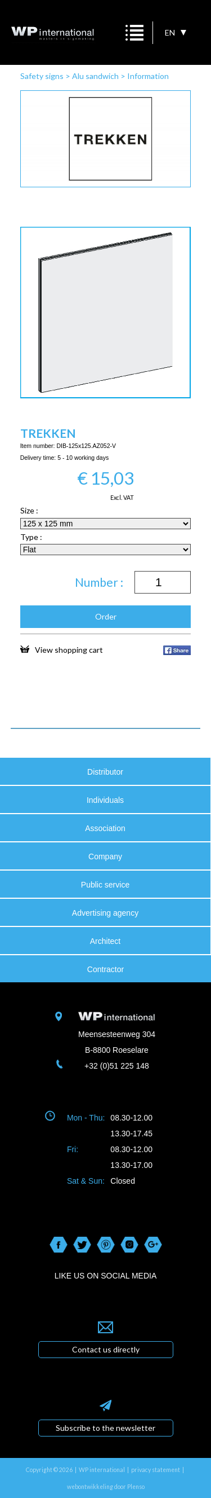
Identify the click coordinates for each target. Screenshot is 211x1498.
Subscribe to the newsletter (105, 1428)
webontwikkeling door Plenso (106, 1486)
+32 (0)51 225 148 (116, 1065)
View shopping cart (61, 649)
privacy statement (155, 1469)
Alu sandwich (95, 76)
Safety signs (42, 76)
